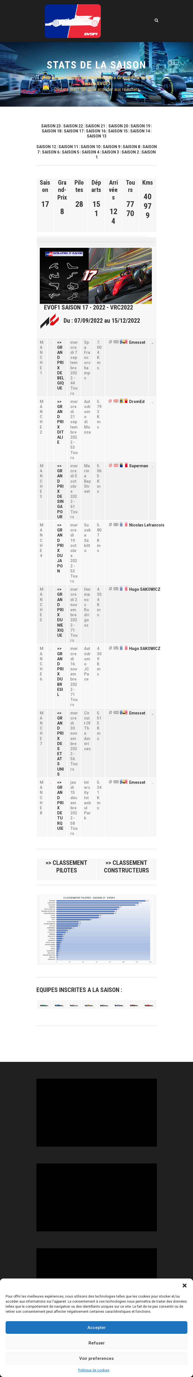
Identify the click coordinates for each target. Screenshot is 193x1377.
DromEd (137, 401)
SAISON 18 (51, 131)
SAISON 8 (131, 147)
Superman (138, 466)
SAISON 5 (70, 152)
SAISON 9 (111, 147)
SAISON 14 (140, 131)
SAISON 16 (96, 131)
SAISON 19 (140, 126)
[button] (184, 1285)
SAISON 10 (90, 147)
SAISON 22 (73, 126)
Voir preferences (96, 1358)
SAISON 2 (130, 152)
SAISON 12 (46, 147)
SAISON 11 (68, 147)
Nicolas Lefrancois (146, 525)
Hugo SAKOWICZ (145, 589)
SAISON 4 (90, 152)
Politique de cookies (94, 1370)
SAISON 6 (50, 152)
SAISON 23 (51, 126)
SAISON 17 (73, 131)
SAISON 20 (118, 126)
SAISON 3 (110, 152)
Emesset (137, 342)
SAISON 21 (95, 126)
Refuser (97, 1343)
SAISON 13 (96, 136)
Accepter (96, 1327)
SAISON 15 (118, 131)
